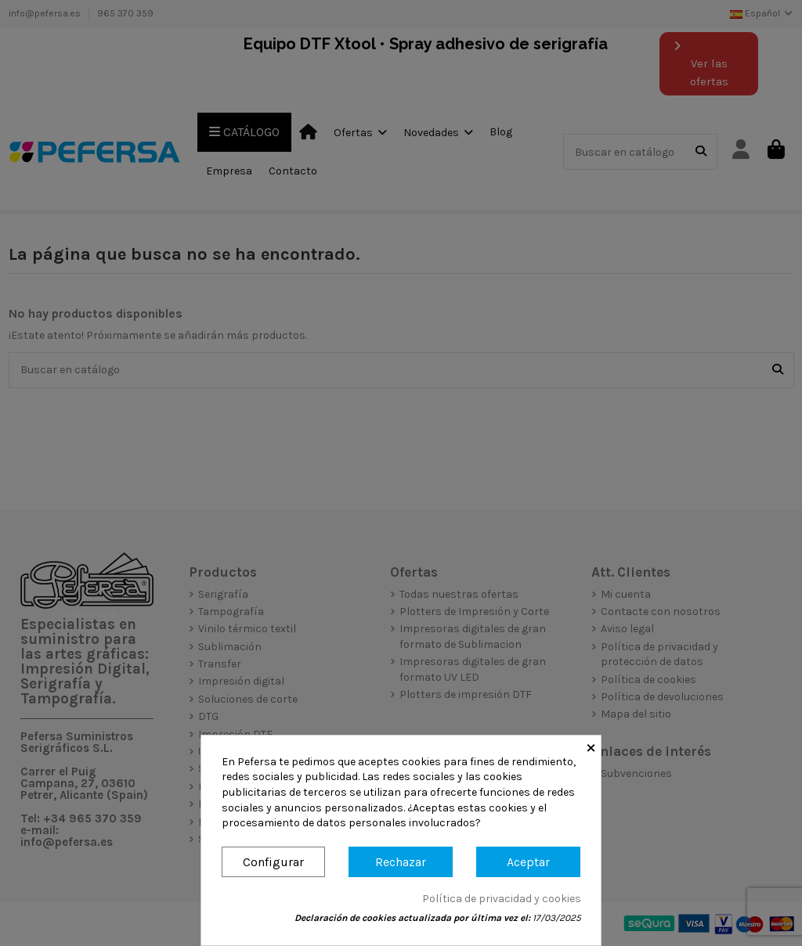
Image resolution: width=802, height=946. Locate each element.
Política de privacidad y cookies (501, 898)
